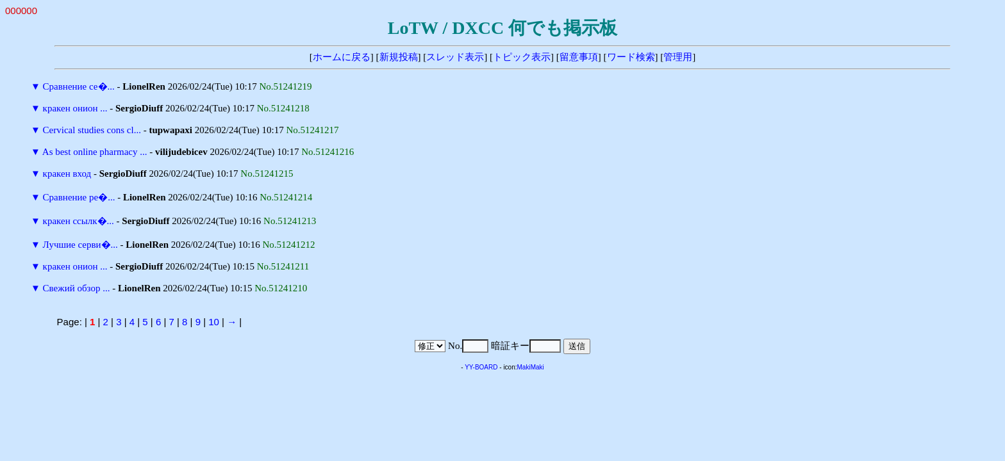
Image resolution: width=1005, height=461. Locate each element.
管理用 (677, 57)
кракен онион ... (75, 108)
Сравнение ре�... (79, 197)
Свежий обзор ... (76, 288)
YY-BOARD (481, 367)
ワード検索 (631, 57)
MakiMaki (530, 367)
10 (213, 321)
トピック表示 (522, 57)
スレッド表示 (455, 57)
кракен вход (67, 173)
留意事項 (579, 57)
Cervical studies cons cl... (92, 130)
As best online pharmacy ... (94, 152)
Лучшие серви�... (80, 244)
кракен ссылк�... (78, 221)
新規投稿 (398, 57)
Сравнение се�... (79, 86)
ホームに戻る (341, 57)
